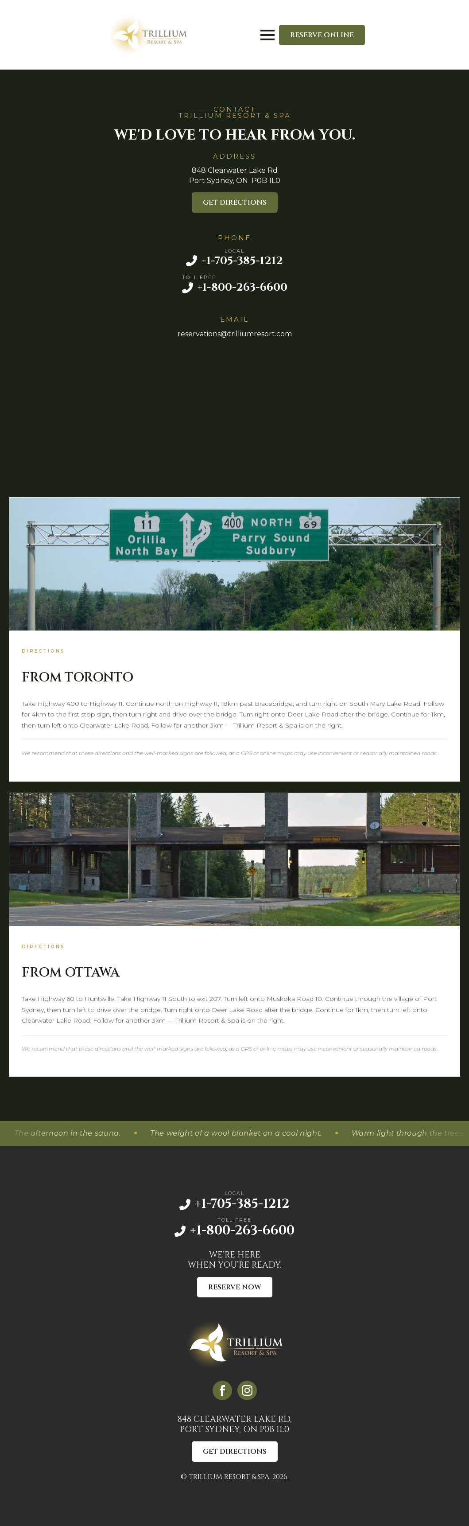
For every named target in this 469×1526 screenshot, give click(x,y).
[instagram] (247, 1390)
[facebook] (222, 1390)
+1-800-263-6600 (242, 287)
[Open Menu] (267, 35)
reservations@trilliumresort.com (235, 334)
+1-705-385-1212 (242, 260)
